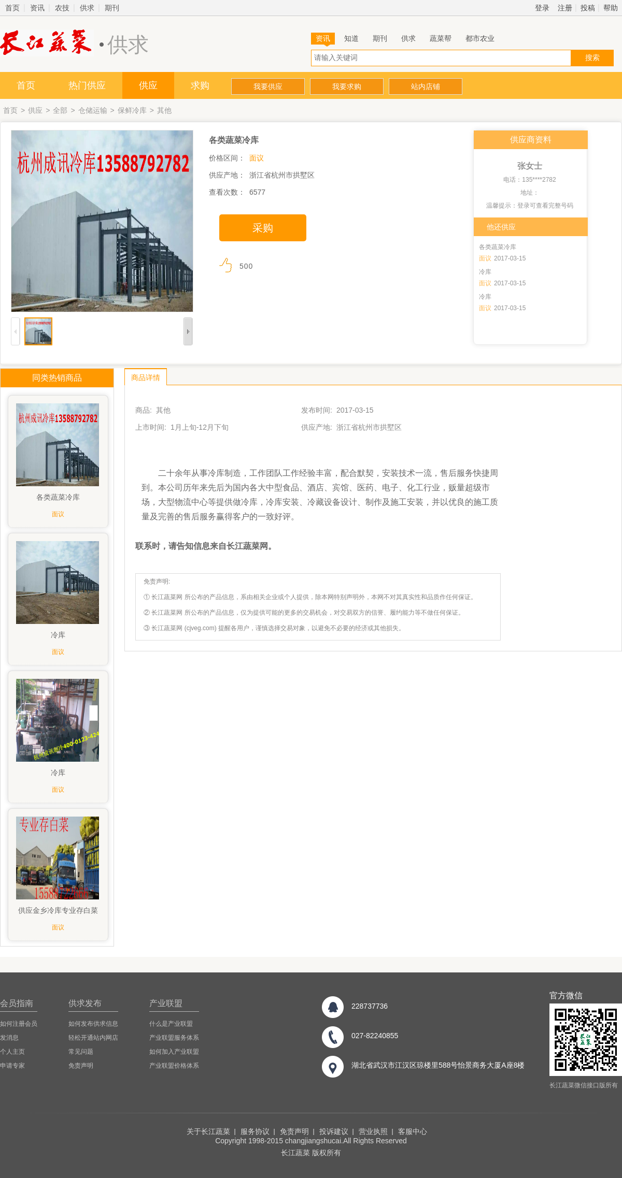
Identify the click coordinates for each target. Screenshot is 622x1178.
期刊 (112, 8)
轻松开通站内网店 (93, 1037)
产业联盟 (165, 1003)
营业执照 (373, 1131)
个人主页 (12, 1051)
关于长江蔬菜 (208, 1131)
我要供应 (267, 86)
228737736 (369, 1006)
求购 (200, 85)
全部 (60, 110)
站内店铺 (425, 86)
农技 (62, 8)
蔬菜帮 (440, 38)
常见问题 (80, 1051)
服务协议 (255, 1131)
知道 (351, 38)
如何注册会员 (18, 1023)
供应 (148, 85)
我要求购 (346, 86)
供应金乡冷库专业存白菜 (58, 910)
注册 (565, 8)
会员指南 (16, 1003)
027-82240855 (374, 1035)
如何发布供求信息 (93, 1023)
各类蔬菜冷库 (497, 247)
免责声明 (80, 1065)
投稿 (588, 8)
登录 (542, 8)
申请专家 (12, 1065)
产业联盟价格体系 (174, 1065)
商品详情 (145, 377)
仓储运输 (92, 110)
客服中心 (412, 1131)
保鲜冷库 (132, 110)
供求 (87, 8)
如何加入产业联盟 (174, 1051)
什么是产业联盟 (171, 1023)
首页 (12, 8)
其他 (164, 110)
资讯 (37, 8)
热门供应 (87, 85)
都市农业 (479, 38)
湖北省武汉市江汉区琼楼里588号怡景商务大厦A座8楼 (438, 1065)
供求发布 (85, 1003)
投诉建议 (333, 1131)
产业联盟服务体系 (174, 1037)
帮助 (610, 8)
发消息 (9, 1037)
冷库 (485, 271)
